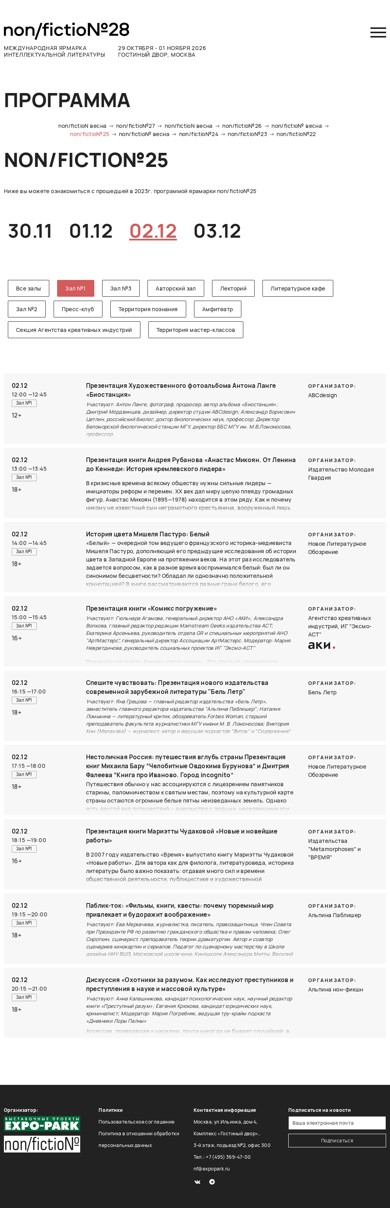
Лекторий (233, 288)
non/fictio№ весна (296, 125)
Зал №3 (121, 288)
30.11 (30, 230)
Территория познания (148, 309)
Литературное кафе (298, 288)
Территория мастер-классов (195, 329)
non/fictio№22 (296, 134)
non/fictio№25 (89, 134)
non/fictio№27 (135, 125)
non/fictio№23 (247, 134)
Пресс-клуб (78, 309)
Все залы (28, 288)
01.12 (91, 230)
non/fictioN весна (82, 125)
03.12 (217, 230)
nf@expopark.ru (212, 1168)
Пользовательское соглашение (136, 1121)
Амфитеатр (217, 309)
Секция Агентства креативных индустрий (74, 329)
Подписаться (337, 1140)
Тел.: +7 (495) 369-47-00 (222, 1157)
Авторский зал (176, 288)
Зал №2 (27, 309)
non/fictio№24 (198, 134)
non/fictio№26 (242, 125)
